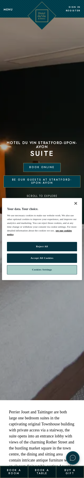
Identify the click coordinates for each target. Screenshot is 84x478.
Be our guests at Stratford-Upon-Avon (42, 181)
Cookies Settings (42, 269)
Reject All (42, 246)
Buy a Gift (70, 471)
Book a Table (42, 471)
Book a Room (14, 471)
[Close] (76, 203)
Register (73, 10)
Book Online (42, 167)
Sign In (74, 7)
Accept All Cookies (42, 258)
